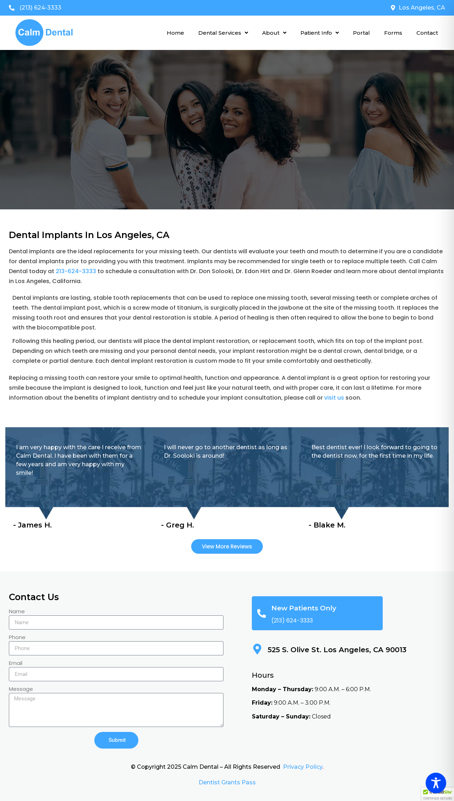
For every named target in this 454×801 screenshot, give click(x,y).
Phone (17, 637)
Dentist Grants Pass (227, 782)
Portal (361, 32)
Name (17, 612)
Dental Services (223, 33)
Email (15, 663)
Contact (427, 32)
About (274, 33)
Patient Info (319, 33)
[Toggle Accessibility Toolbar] (436, 783)
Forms (393, 32)
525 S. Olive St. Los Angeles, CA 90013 (337, 649)
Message (21, 689)
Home (175, 32)
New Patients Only (303, 608)
